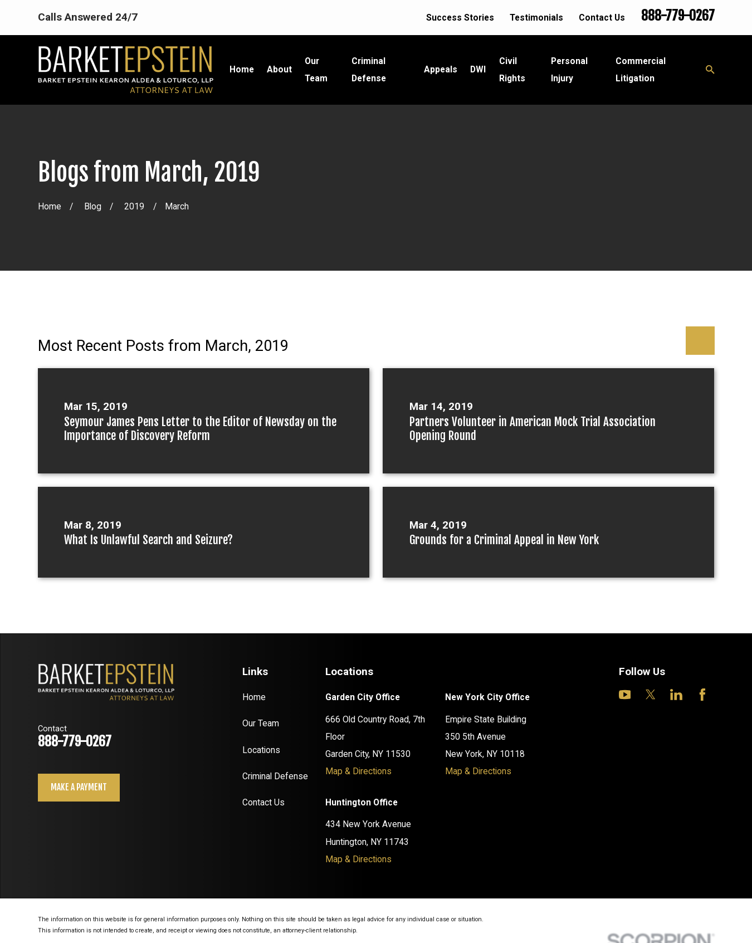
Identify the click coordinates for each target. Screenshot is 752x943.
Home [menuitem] (241, 69)
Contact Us (602, 17)
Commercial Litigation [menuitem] (641, 70)
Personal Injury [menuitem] (569, 70)
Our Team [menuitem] (316, 70)
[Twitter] (650, 694)
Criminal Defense (275, 776)
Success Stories (460, 17)
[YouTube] (625, 694)
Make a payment (79, 787)
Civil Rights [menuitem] (512, 70)
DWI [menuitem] (478, 69)
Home (254, 697)
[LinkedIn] (676, 694)
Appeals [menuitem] (440, 69)
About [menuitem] (279, 69)
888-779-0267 (678, 15)
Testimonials (536, 17)
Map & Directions (358, 771)
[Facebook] (702, 694)
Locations (261, 750)
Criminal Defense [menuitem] (368, 70)
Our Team (260, 723)
